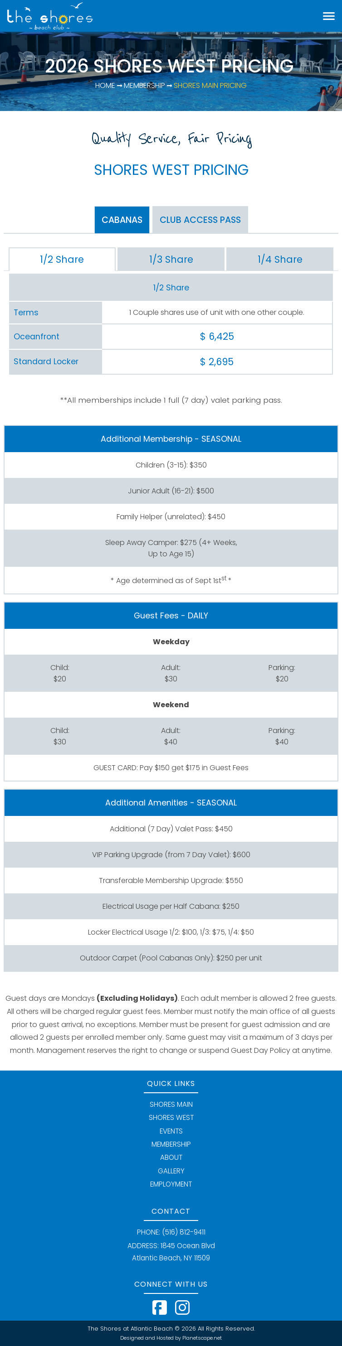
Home (105, 85)
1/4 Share (280, 259)
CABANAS (122, 220)
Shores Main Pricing (209, 85)
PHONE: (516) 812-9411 (171, 1232)
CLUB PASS (200, 220)
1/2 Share (62, 259)
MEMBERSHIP (171, 1144)
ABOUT (171, 1157)
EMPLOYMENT (171, 1184)
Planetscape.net (202, 1337)
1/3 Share (171, 259)
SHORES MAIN (171, 1104)
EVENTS (171, 1131)
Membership (143, 85)
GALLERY (171, 1171)
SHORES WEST (171, 1117)
